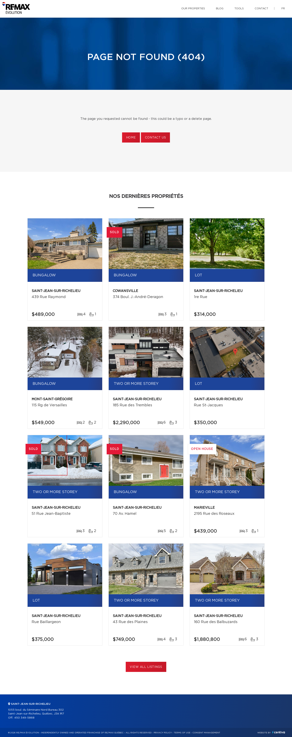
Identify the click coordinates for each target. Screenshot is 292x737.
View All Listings (146, 667)
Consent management (206, 733)
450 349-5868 (24, 718)
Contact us (155, 137)
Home (131, 137)
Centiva (278, 732)
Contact (261, 8)
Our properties (193, 8)
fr (283, 8)
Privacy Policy (163, 733)
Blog (219, 8)
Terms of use (182, 733)
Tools (239, 8)
